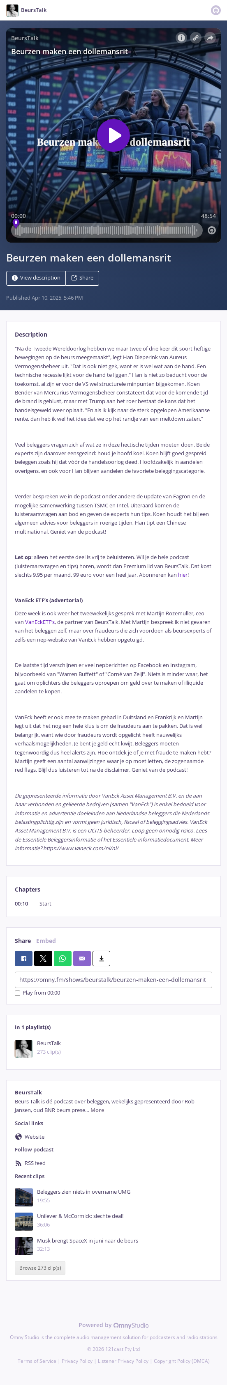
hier (183, 574)
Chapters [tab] (27, 889)
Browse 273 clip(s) (40, 1267)
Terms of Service (37, 1360)
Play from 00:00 (37, 993)
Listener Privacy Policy (123, 1360)
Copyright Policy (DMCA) (182, 1360)
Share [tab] (23, 941)
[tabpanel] (113, 598)
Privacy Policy (77, 1360)
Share (82, 277)
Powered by (114, 1325)
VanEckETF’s (40, 622)
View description (36, 277)
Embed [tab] (46, 941)
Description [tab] (31, 334)
